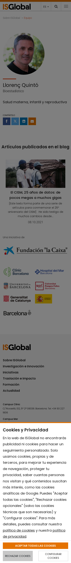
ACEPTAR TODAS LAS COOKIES (35, 546)
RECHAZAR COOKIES (17, 556)
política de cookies (19, 530)
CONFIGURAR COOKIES (53, 556)
